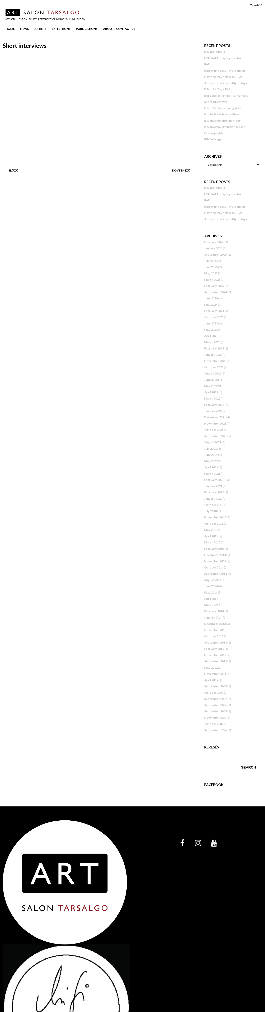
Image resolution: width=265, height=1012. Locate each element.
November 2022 (215, 361)
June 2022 (211, 379)
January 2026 (213, 248)
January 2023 (213, 354)
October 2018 (213, 504)
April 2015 (211, 536)
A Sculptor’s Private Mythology (225, 83)
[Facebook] (182, 843)
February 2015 (214, 548)
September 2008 (215, 686)
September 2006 (215, 705)
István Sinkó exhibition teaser (224, 126)
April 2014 (211, 598)
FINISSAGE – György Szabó (222, 58)
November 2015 (215, 517)
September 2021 (215, 436)
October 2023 (213, 317)
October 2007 (213, 692)
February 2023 (214, 348)
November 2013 (215, 630)
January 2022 (213, 411)
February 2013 (214, 648)
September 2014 (215, 573)
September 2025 (215, 254)
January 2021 (213, 486)
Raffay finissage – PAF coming (224, 70)
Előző (13, 170)
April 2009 (211, 680)
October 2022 (213, 367)
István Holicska (214, 51)
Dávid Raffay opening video (223, 108)
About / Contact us (119, 28)
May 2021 (211, 461)
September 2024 (215, 292)
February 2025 (214, 285)
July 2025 (210, 260)
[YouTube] (214, 843)
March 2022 (212, 398)
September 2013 (215, 642)
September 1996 (215, 730)
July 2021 (210, 448)
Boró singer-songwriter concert (226, 95)
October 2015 (213, 523)
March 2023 (212, 342)
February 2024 (214, 310)
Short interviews (215, 101)
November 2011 (215, 673)
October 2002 (213, 723)
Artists (40, 28)
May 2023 (211, 329)
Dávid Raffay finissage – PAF (223, 76)
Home (10, 28)
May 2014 (211, 592)
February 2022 (214, 404)
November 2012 (215, 655)
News (24, 28)
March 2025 (212, 279)
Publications (87, 28)
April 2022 (211, 392)
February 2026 (214, 242)
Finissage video (214, 133)
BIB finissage (213, 139)
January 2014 (213, 617)
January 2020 (213, 498)
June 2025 (211, 267)
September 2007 (215, 698)
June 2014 (211, 586)
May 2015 (211, 529)
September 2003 (215, 711)
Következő (181, 170)
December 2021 (215, 417)
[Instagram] (198, 843)
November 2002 (215, 717)
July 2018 (210, 511)
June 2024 (211, 298)
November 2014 (215, 561)
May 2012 (211, 667)
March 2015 (212, 542)
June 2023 (211, 323)
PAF (207, 64)
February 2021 (214, 479)
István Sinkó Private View (221, 114)
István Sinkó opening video (222, 120)
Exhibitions (61, 28)
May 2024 (211, 304)
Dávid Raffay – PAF (217, 89)
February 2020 (214, 492)
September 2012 (215, 661)
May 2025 (211, 273)
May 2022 (211, 386)
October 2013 (213, 636)
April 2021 (211, 467)
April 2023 (211, 336)
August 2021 (212, 442)
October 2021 (213, 429)
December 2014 (215, 555)
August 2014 (212, 580)
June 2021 (211, 454)
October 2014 (213, 567)
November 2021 (215, 423)
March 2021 (212, 473)
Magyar (256, 4)
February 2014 (214, 611)
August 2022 (212, 373)
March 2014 (212, 605)
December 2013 (215, 623)
